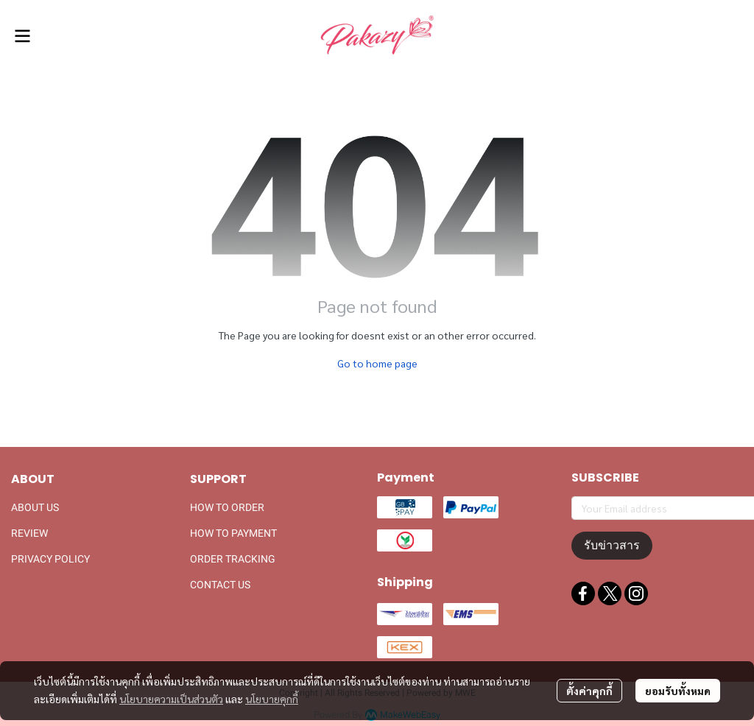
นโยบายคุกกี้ (271, 698)
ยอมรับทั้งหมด (678, 690)
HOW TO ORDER (227, 507)
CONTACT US (220, 585)
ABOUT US (35, 507)
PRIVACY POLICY (50, 559)
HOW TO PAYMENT (233, 533)
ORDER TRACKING (232, 559)
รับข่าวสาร (612, 545)
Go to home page (377, 363)
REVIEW (29, 533)
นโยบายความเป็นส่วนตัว (171, 698)
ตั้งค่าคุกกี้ (589, 690)
